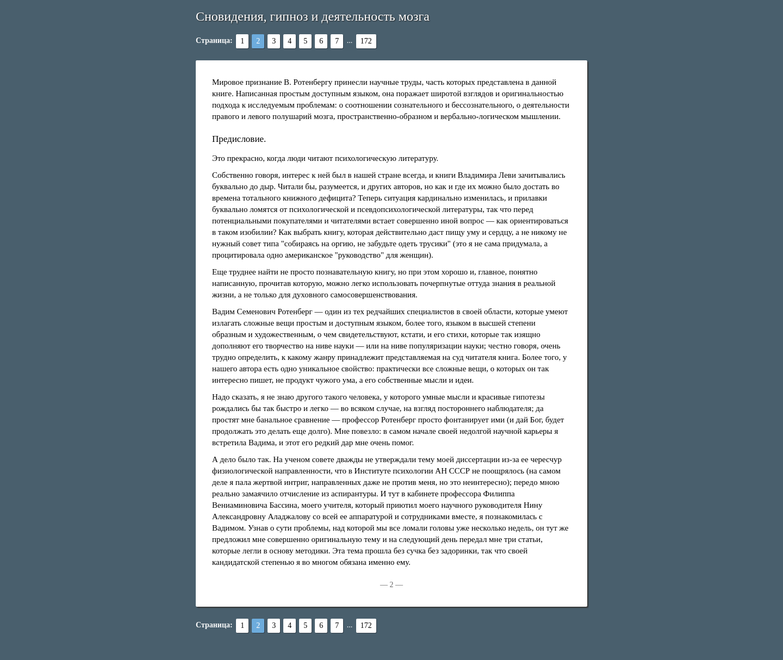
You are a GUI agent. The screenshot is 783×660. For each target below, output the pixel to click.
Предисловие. (239, 139)
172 (366, 41)
